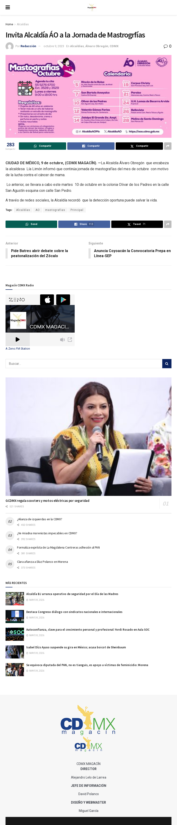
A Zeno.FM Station (18, 349)
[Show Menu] (8, 7)
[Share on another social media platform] (167, 146)
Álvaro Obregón (96, 46)
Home (9, 24)
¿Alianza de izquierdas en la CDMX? (39, 519)
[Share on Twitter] (139, 146)
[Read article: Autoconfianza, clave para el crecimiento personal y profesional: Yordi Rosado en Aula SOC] (15, 634)
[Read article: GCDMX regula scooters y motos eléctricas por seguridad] (88, 437)
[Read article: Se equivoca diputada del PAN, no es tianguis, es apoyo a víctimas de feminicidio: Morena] (15, 669)
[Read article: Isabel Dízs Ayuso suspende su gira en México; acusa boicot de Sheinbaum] (15, 652)
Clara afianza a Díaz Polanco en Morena (42, 562)
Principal (77, 210)
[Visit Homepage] (92, 7)
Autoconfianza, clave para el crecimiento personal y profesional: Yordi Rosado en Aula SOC (88, 630)
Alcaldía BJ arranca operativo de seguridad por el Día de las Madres (72, 594)
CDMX (114, 46)
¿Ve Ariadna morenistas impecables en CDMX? (47, 533)
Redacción (28, 46)
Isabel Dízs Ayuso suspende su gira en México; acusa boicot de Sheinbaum (76, 648)
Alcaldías (23, 24)
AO (37, 210)
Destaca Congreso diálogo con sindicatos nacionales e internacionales (74, 612)
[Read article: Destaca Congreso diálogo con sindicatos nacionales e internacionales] (15, 616)
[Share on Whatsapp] (42, 146)
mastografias (55, 210)
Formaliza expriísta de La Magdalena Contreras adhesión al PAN (58, 548)
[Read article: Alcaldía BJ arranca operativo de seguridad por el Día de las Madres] (15, 598)
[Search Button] (166, 363)
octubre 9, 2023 (54, 46)
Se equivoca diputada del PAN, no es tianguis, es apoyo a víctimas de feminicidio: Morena (87, 665)
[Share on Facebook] (91, 146)
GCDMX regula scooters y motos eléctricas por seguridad (47, 501)
